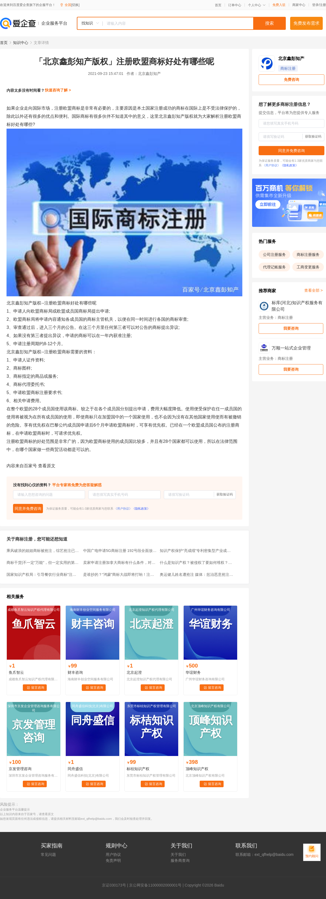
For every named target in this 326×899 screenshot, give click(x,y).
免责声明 (113, 860)
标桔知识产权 (138, 769)
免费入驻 (279, 5)
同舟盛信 (75, 769)
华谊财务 (193, 672)
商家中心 (298, 5)
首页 (218, 5)
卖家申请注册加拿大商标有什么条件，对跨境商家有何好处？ (119, 562)
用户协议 (113, 854)
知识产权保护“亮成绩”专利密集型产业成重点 (196, 550)
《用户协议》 (123, 508)
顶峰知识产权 (197, 769)
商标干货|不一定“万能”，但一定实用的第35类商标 (43, 562)
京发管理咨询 (20, 769)
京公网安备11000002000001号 (155, 885)
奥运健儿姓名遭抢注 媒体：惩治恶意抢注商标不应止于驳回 (196, 574)
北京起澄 (134, 672)
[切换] (75, 5)
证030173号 (116, 885)
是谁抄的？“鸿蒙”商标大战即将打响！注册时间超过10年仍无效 (119, 574)
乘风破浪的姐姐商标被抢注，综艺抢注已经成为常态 (43, 550)
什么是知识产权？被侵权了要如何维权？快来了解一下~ (196, 562)
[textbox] (194, 23)
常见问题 (48, 854)
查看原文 (46, 465)
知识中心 (20, 43)
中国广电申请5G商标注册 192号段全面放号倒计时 (119, 550)
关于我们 (178, 854)
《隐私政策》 (141, 508)
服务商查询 (180, 860)
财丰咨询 (75, 672)
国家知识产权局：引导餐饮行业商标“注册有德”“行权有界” (43, 574)
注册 (322, 5)
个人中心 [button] (257, 5)
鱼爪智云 (16, 672)
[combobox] (181, 23)
